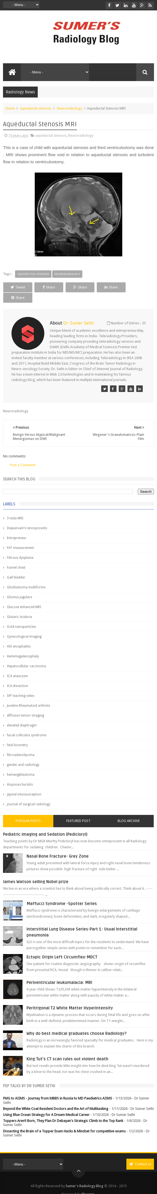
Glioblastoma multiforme (26, 577)
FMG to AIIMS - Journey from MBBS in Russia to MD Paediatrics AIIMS (57, 1088)
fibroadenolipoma (20, 744)
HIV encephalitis (19, 636)
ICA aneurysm (17, 666)
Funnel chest (16, 557)
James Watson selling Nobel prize (35, 871)
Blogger (88, 1184)
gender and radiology (23, 754)
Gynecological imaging (24, 626)
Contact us (140, 1154)
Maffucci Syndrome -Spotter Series (62, 893)
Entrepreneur (16, 527)
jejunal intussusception (24, 784)
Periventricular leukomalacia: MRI (59, 972)
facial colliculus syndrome (26, 725)
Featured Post (78, 810)
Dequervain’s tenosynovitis (27, 518)
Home (10, 108)
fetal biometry (17, 735)
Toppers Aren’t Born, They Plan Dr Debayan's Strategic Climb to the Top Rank (63, 1110)
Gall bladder (16, 567)
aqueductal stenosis (35, 108)
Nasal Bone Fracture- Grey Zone (58, 845)
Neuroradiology (69, 108)
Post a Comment (23, 455)
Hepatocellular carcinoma (26, 656)
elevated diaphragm (22, 715)
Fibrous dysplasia (20, 547)
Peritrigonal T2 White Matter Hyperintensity (70, 997)
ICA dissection (17, 675)
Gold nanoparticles (21, 616)
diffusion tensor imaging (25, 705)
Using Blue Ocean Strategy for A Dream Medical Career (46, 1104)
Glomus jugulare (19, 587)
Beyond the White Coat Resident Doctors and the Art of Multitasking (55, 1098)
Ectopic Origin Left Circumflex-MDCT (62, 946)
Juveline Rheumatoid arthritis (28, 695)
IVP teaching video (20, 685)
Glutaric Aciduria (19, 606)
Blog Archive (129, 810)
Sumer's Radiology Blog (84, 1175)
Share (48, 287)
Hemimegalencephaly (23, 646)
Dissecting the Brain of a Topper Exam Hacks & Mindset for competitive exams (64, 1121)
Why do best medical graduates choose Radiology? (77, 1023)
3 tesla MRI (15, 508)
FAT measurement (20, 537)
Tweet (17, 287)
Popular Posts (28, 810)
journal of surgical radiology (28, 794)
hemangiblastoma (20, 764)
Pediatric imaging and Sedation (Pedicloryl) (45, 823)
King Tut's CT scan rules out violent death (67, 1048)
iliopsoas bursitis (20, 774)
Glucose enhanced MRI (24, 597)
